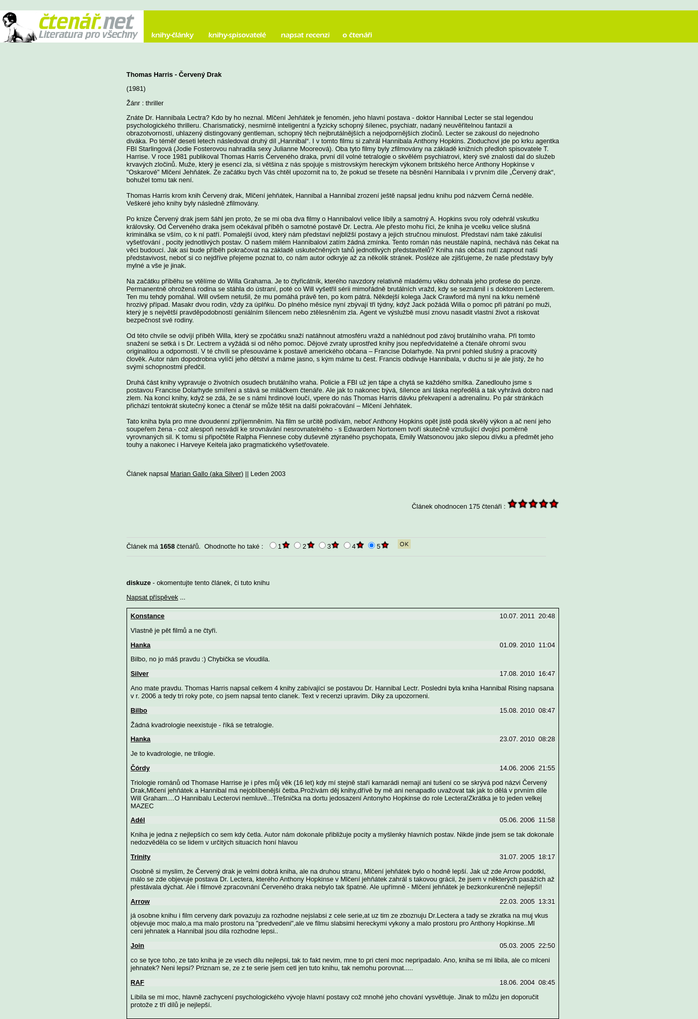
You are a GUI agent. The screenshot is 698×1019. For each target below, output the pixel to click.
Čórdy (140, 768)
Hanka (140, 645)
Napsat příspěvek (152, 597)
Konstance (147, 616)
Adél (138, 820)
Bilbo (139, 710)
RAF (137, 982)
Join (137, 945)
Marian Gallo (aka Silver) (206, 474)
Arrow (140, 901)
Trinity (140, 857)
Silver (140, 673)
